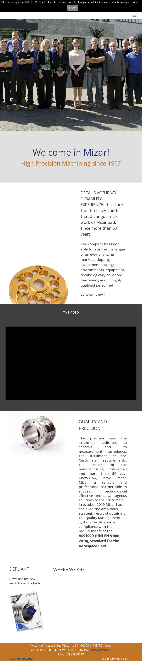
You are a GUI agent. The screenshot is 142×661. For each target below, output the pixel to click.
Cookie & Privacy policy (114, 658)
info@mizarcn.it (102, 650)
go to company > (93, 294)
